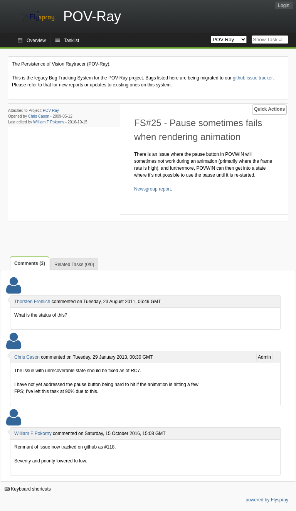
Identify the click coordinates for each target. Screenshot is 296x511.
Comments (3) (29, 263)
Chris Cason (38, 116)
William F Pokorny (48, 122)
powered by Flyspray (267, 500)
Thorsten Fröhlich (32, 301)
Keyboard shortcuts (28, 489)
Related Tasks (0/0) (74, 264)
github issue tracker (252, 78)
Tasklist (71, 40)
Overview (36, 40)
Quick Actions (269, 109)
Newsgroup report (152, 189)
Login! (284, 5)
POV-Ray (51, 110)
